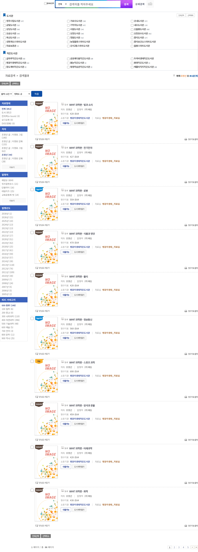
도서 (6, 112)
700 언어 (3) (7, 330)
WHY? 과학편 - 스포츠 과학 (82, 362)
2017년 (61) (7, 250)
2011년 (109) (8, 272)
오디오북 (7, 119)
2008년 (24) (7, 283)
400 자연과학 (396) (11, 319)
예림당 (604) (7, 180)
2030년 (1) (7, 213)
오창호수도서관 (141, 33)
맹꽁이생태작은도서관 (18, 62)
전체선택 (181, 15)
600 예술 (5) (7, 327)
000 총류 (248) (9, 305)
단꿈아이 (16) (8, 187)
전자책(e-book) (11, 116)
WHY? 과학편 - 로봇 (78, 190)
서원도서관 (75, 29)
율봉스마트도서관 (142, 45)
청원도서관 (75, 37)
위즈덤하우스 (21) (10, 183)
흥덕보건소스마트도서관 (145, 41)
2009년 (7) (7, 279)
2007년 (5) (7, 286)
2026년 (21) (7, 217)
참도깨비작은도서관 (16, 66)
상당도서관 (11, 29)
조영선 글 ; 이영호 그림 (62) (12, 149)
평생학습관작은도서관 (81, 66)
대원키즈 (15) (8, 191)
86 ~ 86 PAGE (196, 547)
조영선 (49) (7, 154)
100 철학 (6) (7, 308)
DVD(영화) (8, 123)
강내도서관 (139, 20)
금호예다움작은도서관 (82, 58)
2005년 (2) (7, 294)
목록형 (194, 93)
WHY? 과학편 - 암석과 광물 (82, 405)
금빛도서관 (11, 25)
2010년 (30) (7, 275)
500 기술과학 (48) (10, 323)
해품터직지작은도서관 (145, 66)
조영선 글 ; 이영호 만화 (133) (12, 143)
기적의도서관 (76, 25)
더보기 (13, 167)
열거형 (189, 93)
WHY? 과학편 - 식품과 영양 (82, 233)
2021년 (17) (7, 235)
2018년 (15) (7, 246)
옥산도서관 (11, 37)
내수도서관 (139, 25)
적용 (36, 94)
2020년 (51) (7, 239)
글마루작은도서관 (16, 58)
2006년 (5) (7, 290)
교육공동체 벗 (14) (10, 194)
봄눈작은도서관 (78, 62)
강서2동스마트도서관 (79, 45)
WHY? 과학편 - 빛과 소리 (81, 104)
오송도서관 (11, 33)
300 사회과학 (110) (11, 316)
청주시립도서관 (13, 20)
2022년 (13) (7, 231)
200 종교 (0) (7, 312)
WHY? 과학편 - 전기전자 (80, 148)
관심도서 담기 (143, 84)
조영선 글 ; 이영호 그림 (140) (12, 136)
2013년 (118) (8, 264)
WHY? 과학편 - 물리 (78, 276)
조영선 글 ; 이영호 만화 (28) (12, 160)
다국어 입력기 (150, 4)
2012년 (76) (7, 268)
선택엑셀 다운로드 (187, 84)
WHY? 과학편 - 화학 (78, 491)
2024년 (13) (7, 224)
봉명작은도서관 (142, 62)
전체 (6, 108)
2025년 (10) (7, 220)
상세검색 (139, 4)
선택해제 (190, 15)
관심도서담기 (44, 139)
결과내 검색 (49, 3)
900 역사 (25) (8, 338)
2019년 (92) (7, 242)
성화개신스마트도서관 (16, 41)
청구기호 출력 (193, 139)
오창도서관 (75, 33)
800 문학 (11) (8, 334)
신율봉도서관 (140, 29)
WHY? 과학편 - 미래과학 (80, 448)
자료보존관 (11, 45)
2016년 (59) (7, 253)
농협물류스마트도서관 (80, 41)
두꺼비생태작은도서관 (144, 58)
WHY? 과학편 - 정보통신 (80, 319)
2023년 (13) (7, 228)
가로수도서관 (76, 20)
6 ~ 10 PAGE (192, 547)
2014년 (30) (7, 261)
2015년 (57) (7, 257)
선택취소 (15, 83)
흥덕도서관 (139, 37)
